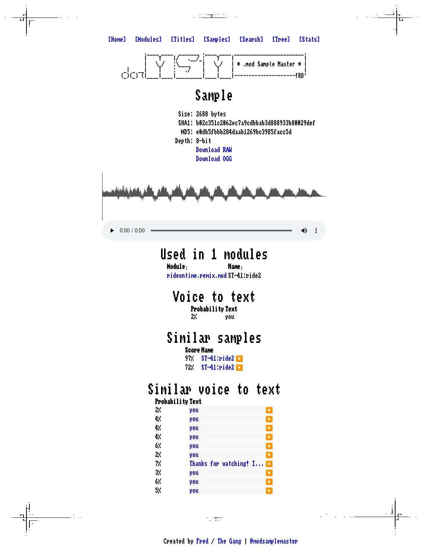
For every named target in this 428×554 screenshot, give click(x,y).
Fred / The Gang (218, 541)
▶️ (239, 358)
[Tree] (281, 40)
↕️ (186, 267)
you (193, 410)
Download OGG (214, 159)
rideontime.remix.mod (197, 276)
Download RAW (214, 150)
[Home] (117, 40)
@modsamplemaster (274, 541)
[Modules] (148, 40)
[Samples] (217, 40)
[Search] (251, 40)
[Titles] (183, 40)
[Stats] (309, 40)
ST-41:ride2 (217, 358)
